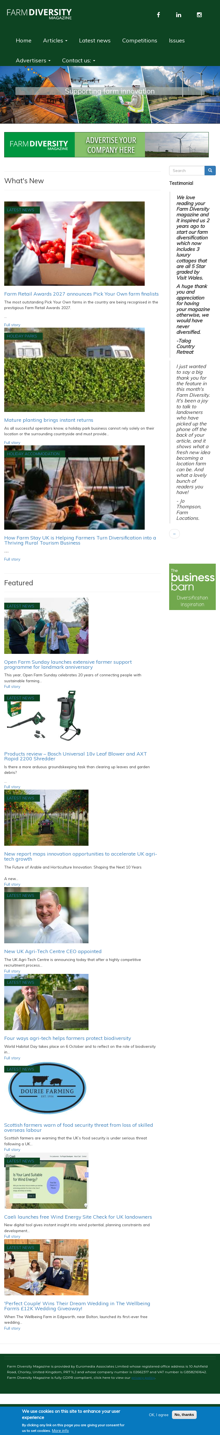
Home (23, 40)
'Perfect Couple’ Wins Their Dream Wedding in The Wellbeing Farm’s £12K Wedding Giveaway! (77, 1305)
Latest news (95, 40)
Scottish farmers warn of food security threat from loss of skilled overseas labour (78, 1127)
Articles (55, 40)
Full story (12, 324)
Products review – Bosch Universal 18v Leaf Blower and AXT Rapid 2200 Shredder (75, 756)
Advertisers (33, 60)
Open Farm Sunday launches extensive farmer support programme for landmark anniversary (68, 664)
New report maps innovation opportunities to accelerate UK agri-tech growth (80, 856)
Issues (177, 40)
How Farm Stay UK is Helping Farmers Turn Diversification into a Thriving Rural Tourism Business (80, 540)
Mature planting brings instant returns (48, 420)
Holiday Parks (22, 336)
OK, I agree (159, 1414)
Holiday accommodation (33, 453)
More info (60, 1430)
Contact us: (78, 60)
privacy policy (143, 1377)
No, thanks (184, 1415)
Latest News (20, 209)
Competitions (139, 40)
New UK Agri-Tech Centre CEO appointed (53, 951)
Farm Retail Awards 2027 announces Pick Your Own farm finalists (81, 294)
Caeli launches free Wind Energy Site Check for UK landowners (78, 1217)
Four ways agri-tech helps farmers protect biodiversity (67, 1038)
